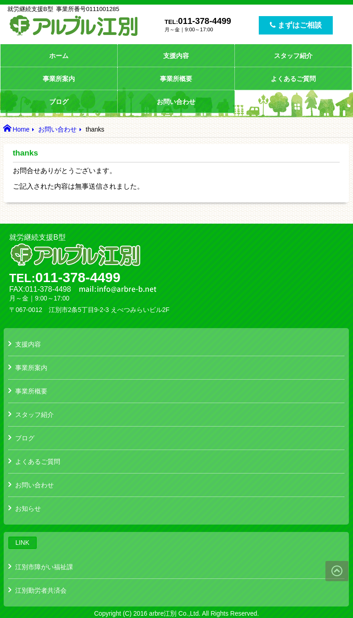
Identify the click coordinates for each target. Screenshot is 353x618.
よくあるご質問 (293, 78)
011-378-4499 (204, 21)
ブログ (58, 101)
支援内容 (176, 55)
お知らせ (28, 508)
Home (20, 129)
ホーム (58, 55)
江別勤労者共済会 (41, 590)
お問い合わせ (176, 101)
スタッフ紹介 (293, 55)
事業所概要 (176, 78)
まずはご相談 (296, 25)
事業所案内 (59, 78)
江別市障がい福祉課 (44, 567)
